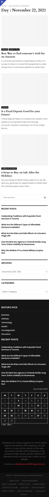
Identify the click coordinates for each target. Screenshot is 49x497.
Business (5, 107)
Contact (23, 494)
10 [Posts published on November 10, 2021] (18, 405)
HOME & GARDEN (8, 491)
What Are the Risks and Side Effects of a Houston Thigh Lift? (23, 234)
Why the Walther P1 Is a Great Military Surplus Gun (22, 251)
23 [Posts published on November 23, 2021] (12, 415)
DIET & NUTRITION (38, 487)
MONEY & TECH (14, 49)
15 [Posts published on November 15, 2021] (5, 410)
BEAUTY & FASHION (9, 484)
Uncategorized (8, 330)
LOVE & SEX (24, 487)
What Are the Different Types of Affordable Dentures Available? (20, 226)
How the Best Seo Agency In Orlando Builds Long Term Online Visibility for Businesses (23, 243)
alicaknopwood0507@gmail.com (30, 464)
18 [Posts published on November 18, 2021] (25, 410)
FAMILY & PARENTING (25, 491)
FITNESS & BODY (39, 484)
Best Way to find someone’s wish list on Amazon (23, 55)
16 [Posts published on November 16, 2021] (12, 410)
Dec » (9, 424)
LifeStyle (4, 49)
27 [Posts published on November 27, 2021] (38, 415)
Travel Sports (40, 491)
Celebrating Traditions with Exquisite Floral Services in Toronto (21, 217)
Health (4, 326)
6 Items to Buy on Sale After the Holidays (20, 174)
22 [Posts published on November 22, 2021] (5, 415)
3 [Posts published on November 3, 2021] (18, 400)
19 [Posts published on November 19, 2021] (32, 410)
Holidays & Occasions (9, 168)
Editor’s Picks (14, 481)
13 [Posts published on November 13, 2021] (38, 405)
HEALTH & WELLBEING (30, 481)
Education (6, 334)
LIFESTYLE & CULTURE (10, 487)
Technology (6, 322)
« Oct (3, 424)
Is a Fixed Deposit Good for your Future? (20, 112)
